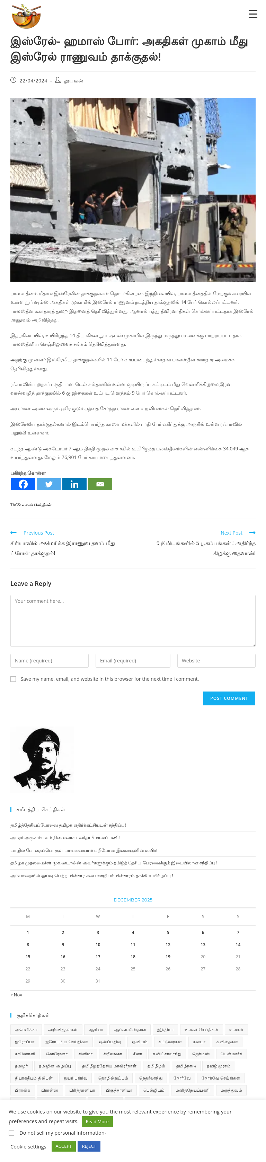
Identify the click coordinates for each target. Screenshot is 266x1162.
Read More (97, 1121)
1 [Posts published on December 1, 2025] (28, 932)
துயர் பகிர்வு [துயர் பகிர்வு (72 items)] (75, 1078)
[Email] (100, 484)
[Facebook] (23, 484)
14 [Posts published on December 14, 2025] (238, 945)
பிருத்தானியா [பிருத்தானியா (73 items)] (119, 1090)
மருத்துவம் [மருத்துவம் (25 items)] (231, 1090)
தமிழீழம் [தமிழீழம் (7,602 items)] (157, 1066)
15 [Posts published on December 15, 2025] (28, 957)
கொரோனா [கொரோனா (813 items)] (57, 1054)
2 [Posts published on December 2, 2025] (63, 932)
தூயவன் (73, 80)
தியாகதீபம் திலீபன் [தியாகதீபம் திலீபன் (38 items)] (34, 1078)
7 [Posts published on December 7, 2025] (238, 932)
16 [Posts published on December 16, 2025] (63, 957)
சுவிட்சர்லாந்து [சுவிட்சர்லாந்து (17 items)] (167, 1054)
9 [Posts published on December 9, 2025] (63, 945)
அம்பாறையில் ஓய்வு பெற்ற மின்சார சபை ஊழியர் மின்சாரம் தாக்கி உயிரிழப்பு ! (91, 875)
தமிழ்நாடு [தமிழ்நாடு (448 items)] (186, 1066)
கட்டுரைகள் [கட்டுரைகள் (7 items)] (170, 1042)
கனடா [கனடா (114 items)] (199, 1042)
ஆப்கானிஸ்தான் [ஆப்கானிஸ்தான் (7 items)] (130, 1029)
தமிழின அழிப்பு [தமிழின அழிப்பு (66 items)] (55, 1066)
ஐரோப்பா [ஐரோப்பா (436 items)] (25, 1042)
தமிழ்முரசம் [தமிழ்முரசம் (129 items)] (219, 1066)
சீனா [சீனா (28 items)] (137, 1054)
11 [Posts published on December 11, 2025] (133, 945)
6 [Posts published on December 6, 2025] (203, 932)
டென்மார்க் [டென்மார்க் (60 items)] (231, 1054)
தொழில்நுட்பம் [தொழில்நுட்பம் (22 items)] (113, 1078)
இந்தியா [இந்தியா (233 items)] (165, 1029)
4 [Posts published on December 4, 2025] (133, 932)
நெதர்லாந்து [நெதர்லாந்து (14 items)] (150, 1078)
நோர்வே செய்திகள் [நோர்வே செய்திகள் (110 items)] (221, 1078)
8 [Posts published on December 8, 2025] (28, 945)
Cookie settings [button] (28, 1146)
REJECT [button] (89, 1146)
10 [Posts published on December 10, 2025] (98, 945)
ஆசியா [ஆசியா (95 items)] (96, 1029)
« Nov (16, 995)
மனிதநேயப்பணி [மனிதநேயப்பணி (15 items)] (193, 1090)
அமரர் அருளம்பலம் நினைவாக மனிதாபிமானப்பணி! (65, 837)
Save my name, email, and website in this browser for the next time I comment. (110, 679)
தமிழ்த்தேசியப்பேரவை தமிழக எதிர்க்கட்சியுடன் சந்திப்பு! (68, 825)
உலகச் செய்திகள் (36, 504)
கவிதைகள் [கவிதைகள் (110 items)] (227, 1042)
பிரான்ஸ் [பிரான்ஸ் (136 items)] (50, 1090)
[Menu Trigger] (253, 13)
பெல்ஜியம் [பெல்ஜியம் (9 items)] (154, 1090)
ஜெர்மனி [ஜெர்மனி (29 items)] (201, 1054)
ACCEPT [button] (64, 1146)
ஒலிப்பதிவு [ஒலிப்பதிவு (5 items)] (110, 1042)
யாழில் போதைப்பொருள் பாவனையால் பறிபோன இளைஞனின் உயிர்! (83, 850)
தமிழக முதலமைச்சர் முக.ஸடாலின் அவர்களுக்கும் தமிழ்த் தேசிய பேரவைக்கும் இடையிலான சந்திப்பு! (113, 863)
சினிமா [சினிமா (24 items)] (85, 1054)
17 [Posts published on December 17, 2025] (98, 957)
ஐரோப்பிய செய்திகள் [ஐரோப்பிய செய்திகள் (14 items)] (66, 1042)
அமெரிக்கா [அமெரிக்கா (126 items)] (26, 1029)
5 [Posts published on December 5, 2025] (168, 932)
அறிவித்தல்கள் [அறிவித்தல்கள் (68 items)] (63, 1029)
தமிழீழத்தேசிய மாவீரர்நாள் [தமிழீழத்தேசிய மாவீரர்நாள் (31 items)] (109, 1066)
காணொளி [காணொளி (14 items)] (25, 1054)
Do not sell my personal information (62, 1132)
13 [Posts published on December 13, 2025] (203, 945)
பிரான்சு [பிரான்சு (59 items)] (22, 1090)
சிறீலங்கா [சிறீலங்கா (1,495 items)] (113, 1054)
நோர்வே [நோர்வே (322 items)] (182, 1078)
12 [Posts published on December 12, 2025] (168, 945)
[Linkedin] (74, 484)
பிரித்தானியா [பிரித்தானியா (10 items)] (82, 1090)
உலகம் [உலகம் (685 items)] (236, 1029)
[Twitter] (49, 484)
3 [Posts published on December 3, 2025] (98, 932)
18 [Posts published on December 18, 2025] (133, 957)
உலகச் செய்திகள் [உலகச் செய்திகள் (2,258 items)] (202, 1029)
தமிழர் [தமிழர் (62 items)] (21, 1066)
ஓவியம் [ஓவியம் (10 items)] (140, 1042)
